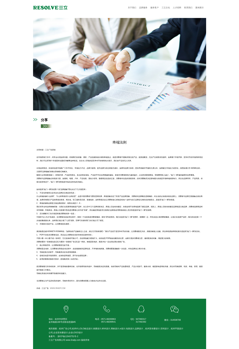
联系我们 (188, 7)
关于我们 (132, 7)
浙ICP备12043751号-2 (67, 336)
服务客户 (154, 7)
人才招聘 (177, 7)
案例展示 (199, 7)
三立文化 (166, 7)
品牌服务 (143, 7)
